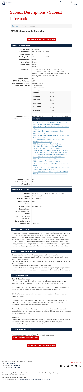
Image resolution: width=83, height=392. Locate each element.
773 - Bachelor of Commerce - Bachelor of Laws (50, 152)
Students (67, 2)
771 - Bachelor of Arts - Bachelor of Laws (47, 146)
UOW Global (77, 2)
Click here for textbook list (25, 338)
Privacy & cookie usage (27, 379)
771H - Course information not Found (46, 148)
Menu (77, 4)
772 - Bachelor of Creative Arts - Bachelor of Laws (50, 150)
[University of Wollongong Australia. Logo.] (8, 3)
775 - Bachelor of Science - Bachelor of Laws (49, 157)
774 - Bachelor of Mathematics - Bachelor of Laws (51, 155)
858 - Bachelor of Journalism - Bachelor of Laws (50, 174)
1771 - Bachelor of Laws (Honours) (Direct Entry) (50, 122)
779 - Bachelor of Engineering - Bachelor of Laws (50, 172)
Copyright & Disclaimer (42, 379)
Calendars (15, 26)
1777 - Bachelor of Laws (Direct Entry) (46, 125)
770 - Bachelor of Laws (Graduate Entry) (47, 144)
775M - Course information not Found (46, 161)
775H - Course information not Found (46, 159)
